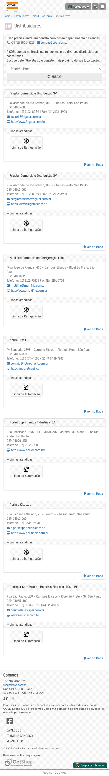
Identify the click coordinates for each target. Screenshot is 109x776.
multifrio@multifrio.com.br (26, 286)
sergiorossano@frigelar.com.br (29, 199)
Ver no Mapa (93, 165)
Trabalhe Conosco (20, 736)
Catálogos (14, 730)
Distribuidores (21, 16)
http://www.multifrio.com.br (27, 291)
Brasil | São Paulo (42, 16)
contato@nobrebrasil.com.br (27, 363)
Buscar (55, 77)
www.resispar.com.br (23, 615)
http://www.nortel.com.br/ (26, 450)
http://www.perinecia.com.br (27, 533)
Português (78, 7)
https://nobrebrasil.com (24, 368)
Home (7, 16)
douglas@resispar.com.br (25, 610)
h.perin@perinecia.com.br (26, 528)
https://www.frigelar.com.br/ (27, 204)
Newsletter (15, 741)
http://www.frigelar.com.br (26, 122)
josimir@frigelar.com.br (24, 117)
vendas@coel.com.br (53, 43)
